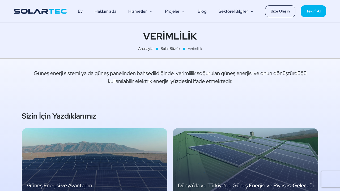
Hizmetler (140, 11)
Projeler (175, 11)
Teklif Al (313, 11)
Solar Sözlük (170, 48)
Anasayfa (145, 48)
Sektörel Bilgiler (236, 11)
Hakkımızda (105, 11)
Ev (80, 11)
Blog (202, 11)
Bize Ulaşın (280, 11)
